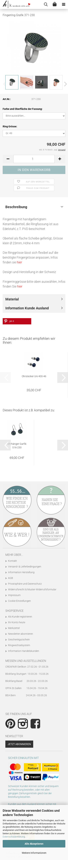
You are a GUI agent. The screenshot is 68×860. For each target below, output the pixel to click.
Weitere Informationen (34, 852)
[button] (64, 84)
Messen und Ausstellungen (25, 661)
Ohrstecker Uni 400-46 (34, 376)
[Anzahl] (34, 159)
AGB (10, 578)
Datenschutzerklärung (14, 836)
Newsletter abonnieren (20, 633)
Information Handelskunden (23, 651)
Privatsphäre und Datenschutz (25, 583)
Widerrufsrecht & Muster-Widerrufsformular (32, 589)
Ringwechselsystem (19, 645)
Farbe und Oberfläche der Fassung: (22, 108)
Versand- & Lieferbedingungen (24, 566)
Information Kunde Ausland (27, 308)
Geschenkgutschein (19, 639)
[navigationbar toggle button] (63, 4)
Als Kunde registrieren (20, 616)
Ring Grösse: (10, 126)
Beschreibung (16, 207)
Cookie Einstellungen (19, 600)
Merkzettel (14, 628)
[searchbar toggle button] (45, 4)
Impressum (14, 595)
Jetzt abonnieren (19, 744)
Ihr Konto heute (16, 622)
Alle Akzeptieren (34, 843)
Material (12, 299)
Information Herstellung (21, 572)
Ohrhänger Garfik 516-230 (16, 445)
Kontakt (12, 560)
